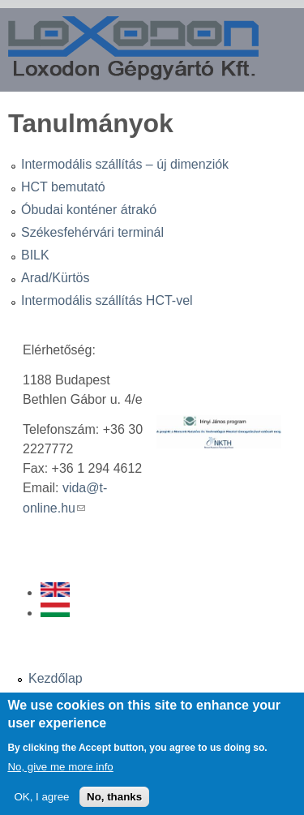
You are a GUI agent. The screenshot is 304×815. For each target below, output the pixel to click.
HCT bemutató (63, 187)
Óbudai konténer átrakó (88, 210)
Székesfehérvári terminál (92, 232)
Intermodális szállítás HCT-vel (107, 300)
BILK (35, 255)
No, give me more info (60, 775)
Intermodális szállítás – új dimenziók (125, 164)
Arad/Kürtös (55, 278)
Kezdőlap (55, 678)
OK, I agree (41, 805)
